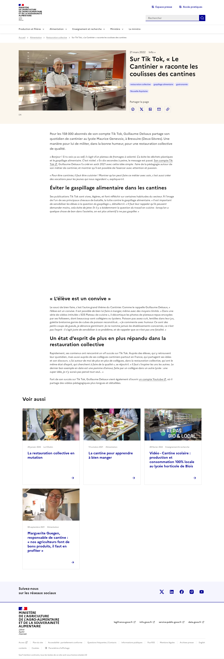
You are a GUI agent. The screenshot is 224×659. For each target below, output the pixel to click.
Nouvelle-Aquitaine (139, 91)
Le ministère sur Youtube (201, 592)
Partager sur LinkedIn (150, 109)
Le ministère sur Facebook (181, 592)
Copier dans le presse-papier (168, 109)
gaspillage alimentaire (163, 84)
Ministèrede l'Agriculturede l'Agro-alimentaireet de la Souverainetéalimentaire (30, 11)
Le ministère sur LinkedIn (171, 592)
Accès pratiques (192, 7)
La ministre (134, 29)
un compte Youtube (151, 379)
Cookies (35, 648)
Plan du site (38, 642)
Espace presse (163, 7)
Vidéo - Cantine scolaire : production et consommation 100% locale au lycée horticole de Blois (171, 460)
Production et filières (30, 29)
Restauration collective (56, 37)
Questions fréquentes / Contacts (101, 642)
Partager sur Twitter (141, 109)
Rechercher (202, 18)
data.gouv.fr (194, 622)
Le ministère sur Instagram (191, 592)
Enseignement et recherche (87, 29)
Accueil (22, 37)
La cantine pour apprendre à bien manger (111, 455)
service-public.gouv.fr (170, 622)
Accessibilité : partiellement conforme (65, 642)
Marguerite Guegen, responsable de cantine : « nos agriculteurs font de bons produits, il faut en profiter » (49, 542)
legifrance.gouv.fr (123, 622)
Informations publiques (131, 642)
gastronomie (182, 84)
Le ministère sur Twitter (162, 592)
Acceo (22, 642)
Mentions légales (167, 642)
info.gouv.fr (146, 622)
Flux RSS (151, 642)
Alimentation (57, 29)
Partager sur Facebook (133, 109)
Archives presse (187, 642)
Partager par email (159, 109)
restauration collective (140, 84)
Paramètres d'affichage (59, 648)
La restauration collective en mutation (51, 455)
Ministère (115, 29)
